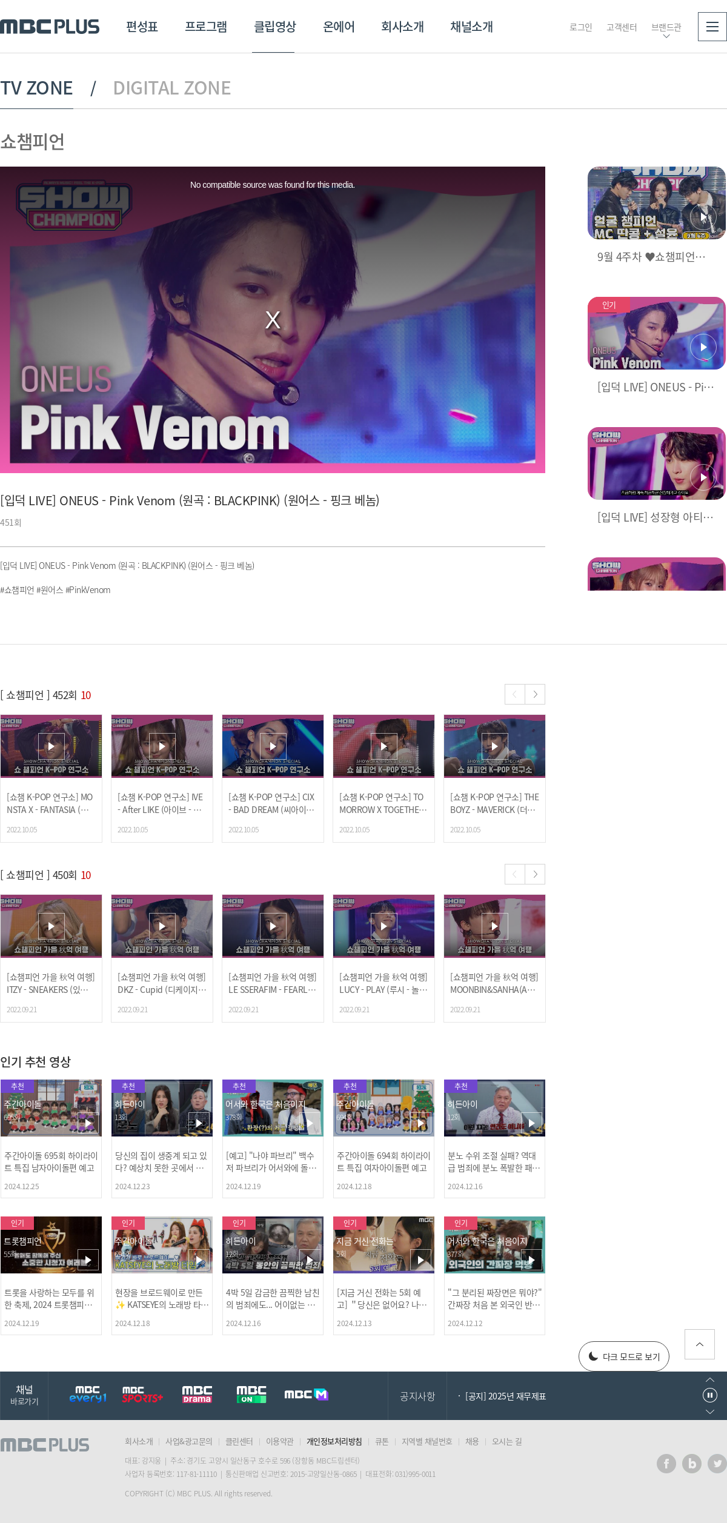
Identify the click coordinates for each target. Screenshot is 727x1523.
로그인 (581, 27)
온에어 (339, 26)
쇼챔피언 (32, 140)
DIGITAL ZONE (172, 87)
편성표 (142, 26)
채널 (24, 1394)
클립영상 (275, 26)
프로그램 (206, 26)
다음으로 (710, 1412)
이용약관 (280, 1441)
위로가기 (700, 1344)
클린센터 (239, 1441)
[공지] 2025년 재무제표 (505, 1396)
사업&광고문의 (189, 1441)
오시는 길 (507, 1441)
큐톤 (382, 1441)
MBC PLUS (49, 26)
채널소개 (471, 26)
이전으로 (710, 1380)
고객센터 (621, 27)
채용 (472, 1441)
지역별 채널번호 (427, 1441)
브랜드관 (666, 27)
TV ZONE (36, 87)
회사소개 (402, 26)
